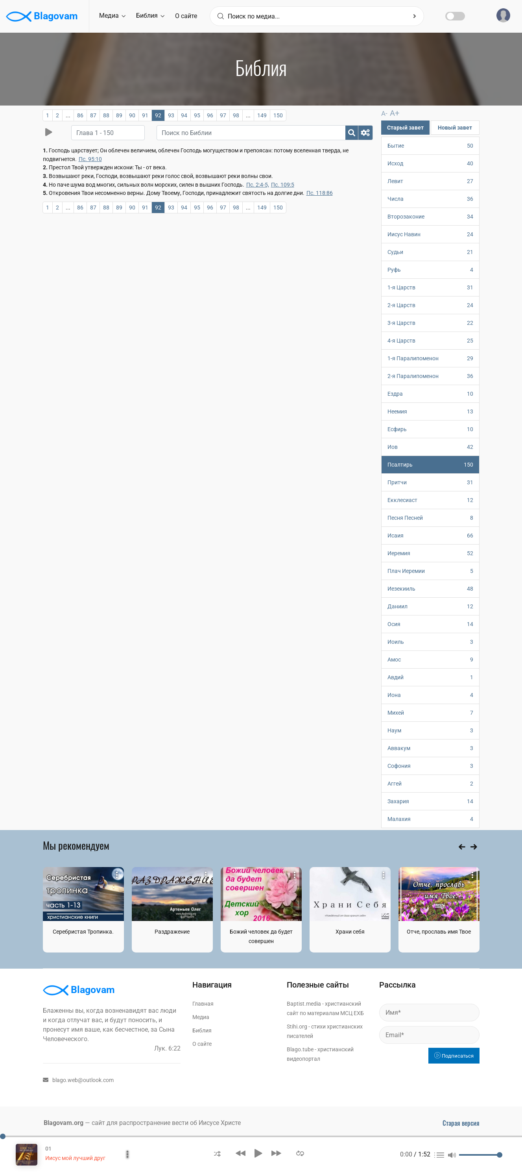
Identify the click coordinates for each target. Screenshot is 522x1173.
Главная (203, 1003)
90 (132, 115)
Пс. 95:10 (90, 159)
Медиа (112, 15)
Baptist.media (304, 1003)
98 (236, 115)
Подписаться (454, 1055)
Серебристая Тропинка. (83, 931)
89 (119, 115)
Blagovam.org (63, 1122)
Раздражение (172, 931)
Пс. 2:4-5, (257, 185)
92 (158, 115)
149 (262, 115)
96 (210, 115)
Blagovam (42, 16)
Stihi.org (297, 1026)
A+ (392, 112)
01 (48, 1148)
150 (278, 115)
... (68, 115)
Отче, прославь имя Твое (439, 931)
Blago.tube (300, 1049)
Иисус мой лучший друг (75, 1158)
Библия (150, 15)
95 (197, 115)
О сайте (186, 16)
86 (80, 115)
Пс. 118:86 (319, 193)
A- (384, 113)
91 (145, 115)
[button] (217, 1153)
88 (106, 115)
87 (93, 115)
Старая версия (461, 1122)
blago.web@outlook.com (78, 1080)
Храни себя (350, 931)
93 (171, 115)
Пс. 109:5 (282, 185)
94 (184, 115)
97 (223, 115)
